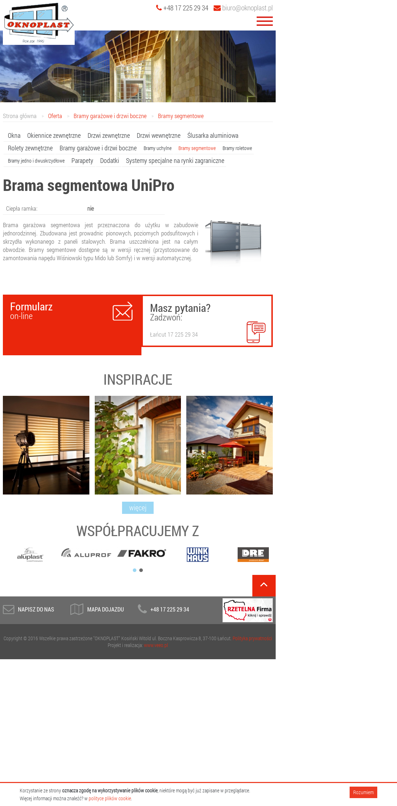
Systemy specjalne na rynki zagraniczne (175, 160)
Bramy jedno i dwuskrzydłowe (36, 160)
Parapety (82, 160)
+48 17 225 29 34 (169, 609)
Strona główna (20, 116)
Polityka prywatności (252, 638)
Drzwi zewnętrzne (109, 135)
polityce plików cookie (110, 798)
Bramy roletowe (237, 148)
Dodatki (109, 160)
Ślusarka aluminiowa (212, 135)
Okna (14, 135)
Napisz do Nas (36, 609)
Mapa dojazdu (105, 609)
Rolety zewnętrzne (30, 148)
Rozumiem (363, 792)
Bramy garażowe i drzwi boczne (110, 116)
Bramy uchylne (158, 148)
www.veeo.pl (156, 645)
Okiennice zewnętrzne (54, 135)
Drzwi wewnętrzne (159, 135)
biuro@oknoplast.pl (243, 7)
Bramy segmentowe (181, 116)
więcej (137, 507)
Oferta (55, 116)
